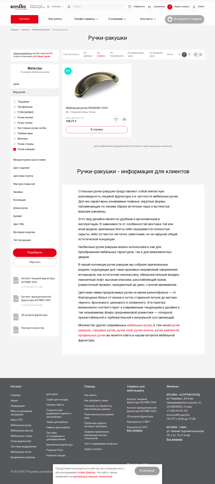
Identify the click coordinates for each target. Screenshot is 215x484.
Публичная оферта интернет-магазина (95, 425)
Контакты (148, 19)
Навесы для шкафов (58, 428)
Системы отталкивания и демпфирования (55, 436)
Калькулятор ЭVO (137, 427)
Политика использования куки (99, 416)
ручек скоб (125, 330)
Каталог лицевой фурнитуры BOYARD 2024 (141, 401)
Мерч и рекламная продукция (21, 413)
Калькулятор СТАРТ (138, 422)
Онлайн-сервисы (86, 19)
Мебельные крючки (22, 431)
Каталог (24, 19)
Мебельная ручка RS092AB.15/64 (87, 108)
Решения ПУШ (54, 450)
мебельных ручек (139, 325)
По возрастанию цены (136, 54)
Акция (14, 401)
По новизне (101, 54)
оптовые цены (41, 56)
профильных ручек (91, 335)
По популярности (116, 54)
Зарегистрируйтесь (22, 53)
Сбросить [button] (35, 262)
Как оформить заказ (96, 401)
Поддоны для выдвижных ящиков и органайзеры (58, 413)
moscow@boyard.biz (178, 415)
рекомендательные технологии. (93, 477)
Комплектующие (55, 456)
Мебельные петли (21, 452)
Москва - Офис (177, 427)
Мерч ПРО (17, 420)
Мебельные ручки (21, 425)
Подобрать (34, 252)
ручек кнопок (143, 330)
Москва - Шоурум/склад (183, 395)
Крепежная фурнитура (59, 445)
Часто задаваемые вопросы (100, 444)
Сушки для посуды (57, 400)
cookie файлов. (86, 473)
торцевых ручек (103, 330)
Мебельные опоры (21, 436)
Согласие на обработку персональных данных (98, 408)
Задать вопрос (93, 449)
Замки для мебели (57, 422)
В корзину (97, 130)
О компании (117, 19)
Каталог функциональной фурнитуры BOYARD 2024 (142, 409)
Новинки (15, 395)
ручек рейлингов (167, 330)
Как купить (55, 19)
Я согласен (147, 471)
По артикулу (88, 54)
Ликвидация (18, 406)
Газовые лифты (55, 405)
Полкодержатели (21, 441)
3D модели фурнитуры (140, 417)
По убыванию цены (156, 54)
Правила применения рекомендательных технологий (96, 435)
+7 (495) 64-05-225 (177, 411)
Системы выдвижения (23, 447)
